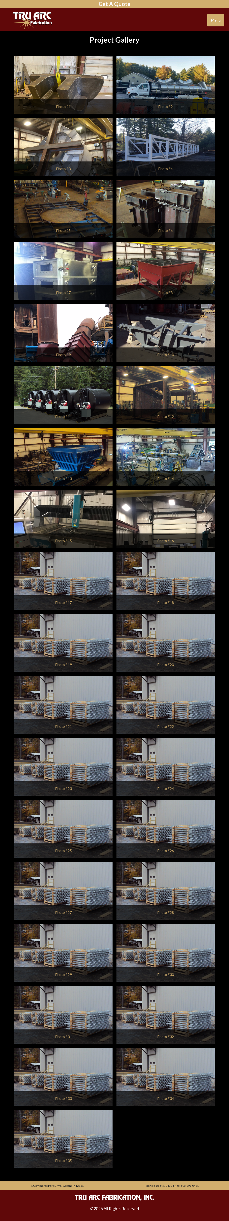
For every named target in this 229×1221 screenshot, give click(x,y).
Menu (216, 20)
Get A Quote (114, 3)
